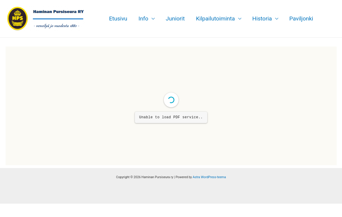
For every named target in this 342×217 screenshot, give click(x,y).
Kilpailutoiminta (215, 18)
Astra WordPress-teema (209, 177)
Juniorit (175, 18)
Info (143, 18)
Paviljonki (301, 18)
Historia (262, 18)
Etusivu (118, 18)
